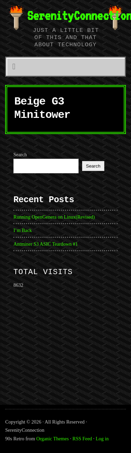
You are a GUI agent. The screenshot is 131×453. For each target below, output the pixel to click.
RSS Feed (82, 438)
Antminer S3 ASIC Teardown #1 (45, 244)
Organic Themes (52, 438)
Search (20, 154)
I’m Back (22, 230)
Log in (102, 438)
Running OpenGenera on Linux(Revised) (54, 217)
